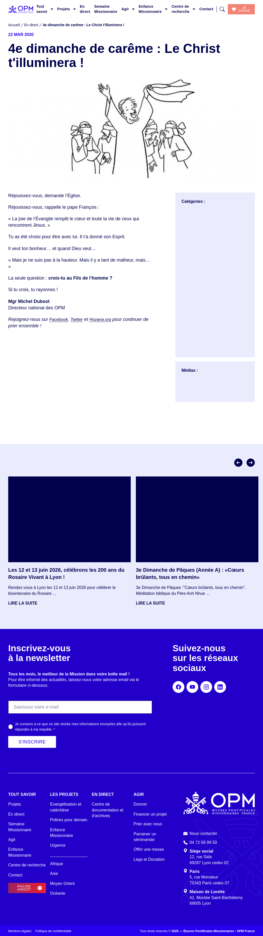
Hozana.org (104, 319)
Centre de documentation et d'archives (107, 810)
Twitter (79, 319)
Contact (206, 9)
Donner (140, 804)
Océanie (57, 893)
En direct (85, 9)
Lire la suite (22, 603)
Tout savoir (41, 9)
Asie (54, 873)
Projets (63, 9)
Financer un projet (150, 814)
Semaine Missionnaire (105, 9)
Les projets (64, 794)
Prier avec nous (148, 824)
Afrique (56, 864)
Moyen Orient (62, 883)
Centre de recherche (181, 9)
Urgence (57, 845)
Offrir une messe (149, 849)
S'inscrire (32, 741)
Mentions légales (19, 931)
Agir (125, 9)
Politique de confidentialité (53, 931)
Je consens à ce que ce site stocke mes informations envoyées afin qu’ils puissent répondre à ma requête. (80, 726)
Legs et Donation (149, 859)
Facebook (59, 319)
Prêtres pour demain (68, 820)
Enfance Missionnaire (150, 9)
